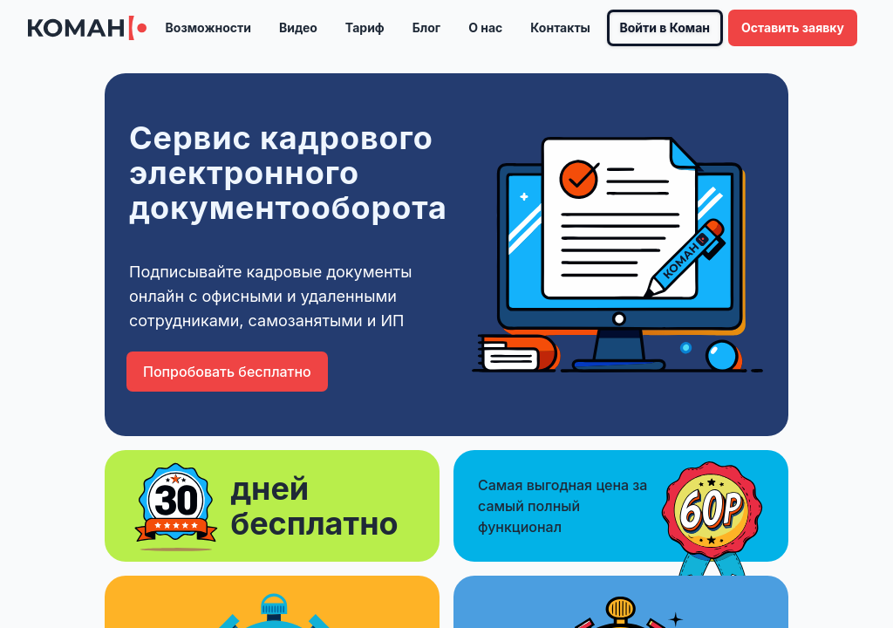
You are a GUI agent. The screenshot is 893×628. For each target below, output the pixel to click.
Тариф (365, 27)
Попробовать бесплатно (227, 371)
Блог (426, 27)
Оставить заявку (792, 27)
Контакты (560, 27)
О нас (485, 27)
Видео (298, 27)
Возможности (208, 27)
